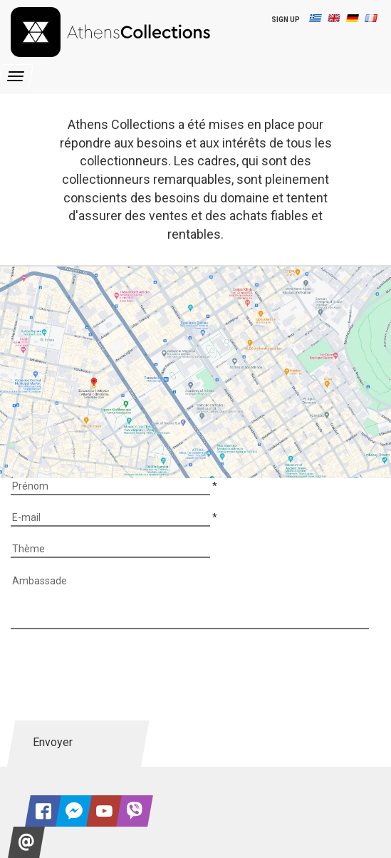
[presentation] (119, 675)
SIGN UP (285, 20)
